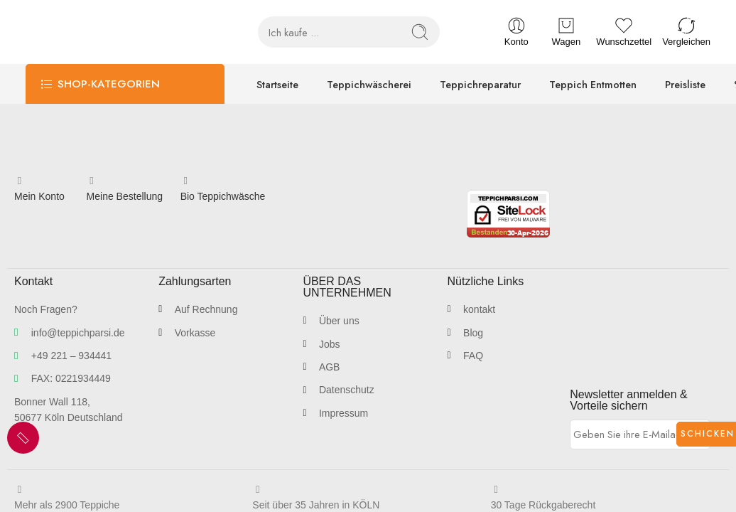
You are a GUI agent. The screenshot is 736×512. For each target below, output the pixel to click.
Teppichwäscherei (369, 84)
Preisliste (685, 84)
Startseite (277, 84)
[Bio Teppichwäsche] (185, 181)
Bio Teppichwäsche (223, 196)
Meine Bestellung (125, 196)
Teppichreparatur (480, 84)
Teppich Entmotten (593, 84)
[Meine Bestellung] (92, 181)
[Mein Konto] (19, 181)
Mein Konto (39, 196)
